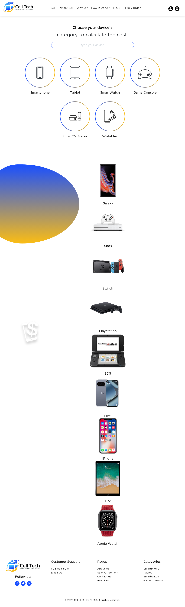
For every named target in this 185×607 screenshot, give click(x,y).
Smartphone (151, 570)
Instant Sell (66, 8)
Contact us (104, 577)
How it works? (100, 8)
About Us (103, 570)
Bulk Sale (103, 581)
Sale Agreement (107, 574)
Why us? (82, 8)
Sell (53, 8)
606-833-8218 (60, 570)
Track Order (133, 8)
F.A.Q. (117, 8)
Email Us (56, 574)
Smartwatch (151, 577)
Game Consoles (153, 581)
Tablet (147, 574)
